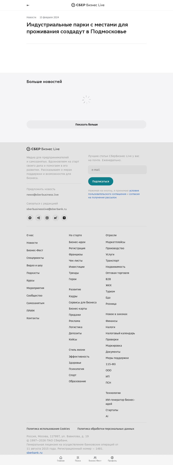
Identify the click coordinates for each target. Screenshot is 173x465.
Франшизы (76, 254)
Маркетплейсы (115, 242)
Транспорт (112, 260)
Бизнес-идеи (77, 242)
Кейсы (73, 339)
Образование (77, 381)
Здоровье (75, 362)
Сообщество (34, 295)
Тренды (74, 273)
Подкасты (33, 273)
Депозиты (75, 333)
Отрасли (111, 235)
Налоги (110, 327)
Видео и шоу (34, 265)
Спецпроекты (35, 257)
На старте (75, 235)
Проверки (112, 339)
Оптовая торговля (117, 273)
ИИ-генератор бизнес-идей (120, 402)
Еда (108, 297)
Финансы (112, 321)
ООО (108, 370)
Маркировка (114, 345)
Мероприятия (35, 288)
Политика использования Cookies (48, 428)
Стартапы (112, 410)
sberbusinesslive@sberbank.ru (47, 209)
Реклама (74, 321)
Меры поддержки (117, 358)
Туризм (110, 291)
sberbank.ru (34, 452)
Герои (72, 279)
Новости (31, 17)
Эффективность (79, 356)
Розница (111, 303)
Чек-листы (76, 260)
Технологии (113, 393)
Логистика (75, 327)
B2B (108, 279)
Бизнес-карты (78, 308)
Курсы (30, 280)
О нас (30, 235)
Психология (76, 369)
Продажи (75, 314)
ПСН (108, 382)
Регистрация (77, 248)
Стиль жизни (77, 349)
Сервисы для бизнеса (83, 302)
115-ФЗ (111, 364)
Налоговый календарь (120, 333)
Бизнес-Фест (35, 250)
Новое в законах (116, 314)
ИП (108, 376)
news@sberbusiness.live (43, 194)
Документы (113, 351)
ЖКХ (109, 285)
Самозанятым (35, 303)
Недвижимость (115, 266)
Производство (115, 248)
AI (107, 416)
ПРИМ (31, 310)
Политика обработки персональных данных (105, 428)
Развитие (75, 289)
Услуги (110, 254)
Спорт (72, 375)
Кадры (73, 296)
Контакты (33, 318)
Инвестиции (76, 266)
